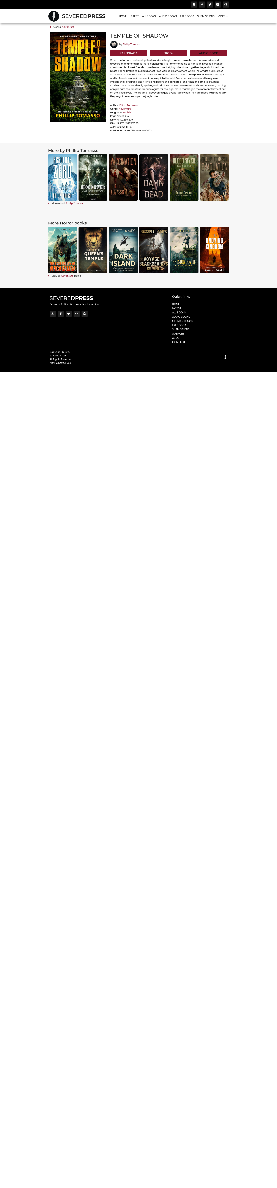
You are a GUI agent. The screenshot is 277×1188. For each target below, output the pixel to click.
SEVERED (83, 16)
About (176, 338)
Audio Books (168, 16)
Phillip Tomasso (132, 44)
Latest (134, 16)
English (127, 112)
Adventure (68, 27)
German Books (182, 321)
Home (123, 16)
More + (223, 16)
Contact (178, 342)
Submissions (206, 16)
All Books (149, 16)
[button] (208, 53)
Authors (178, 333)
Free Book (187, 16)
